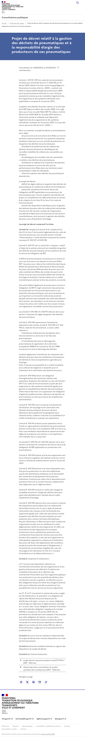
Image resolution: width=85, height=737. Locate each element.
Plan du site (5, 726)
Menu (82, 2)
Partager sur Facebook (21, 682)
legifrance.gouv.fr (43, 719)
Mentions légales (27, 726)
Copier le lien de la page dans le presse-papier (46, 682)
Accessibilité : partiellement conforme (48, 726)
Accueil (4, 23)
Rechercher (77, 2)
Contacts (23, 729)
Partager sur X (27, 682)
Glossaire (15, 726)
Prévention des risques (17, 23)
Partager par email (40, 682)
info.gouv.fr (6, 719)
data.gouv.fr (59, 719)
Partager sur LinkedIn (33, 682)
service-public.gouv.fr (23, 719)
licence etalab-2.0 (46, 734)
